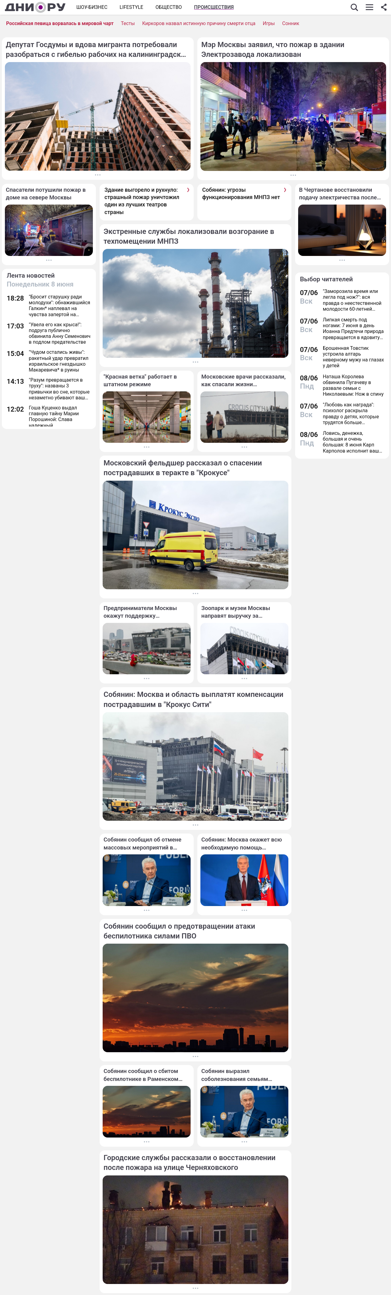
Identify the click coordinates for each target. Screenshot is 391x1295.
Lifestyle (131, 7)
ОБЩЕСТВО (168, 7)
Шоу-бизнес (92, 7)
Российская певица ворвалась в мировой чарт (60, 23)
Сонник (290, 23)
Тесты (128, 23)
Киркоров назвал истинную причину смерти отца (198, 23)
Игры (269, 23)
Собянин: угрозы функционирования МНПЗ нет (241, 193)
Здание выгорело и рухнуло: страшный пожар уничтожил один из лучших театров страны (141, 201)
